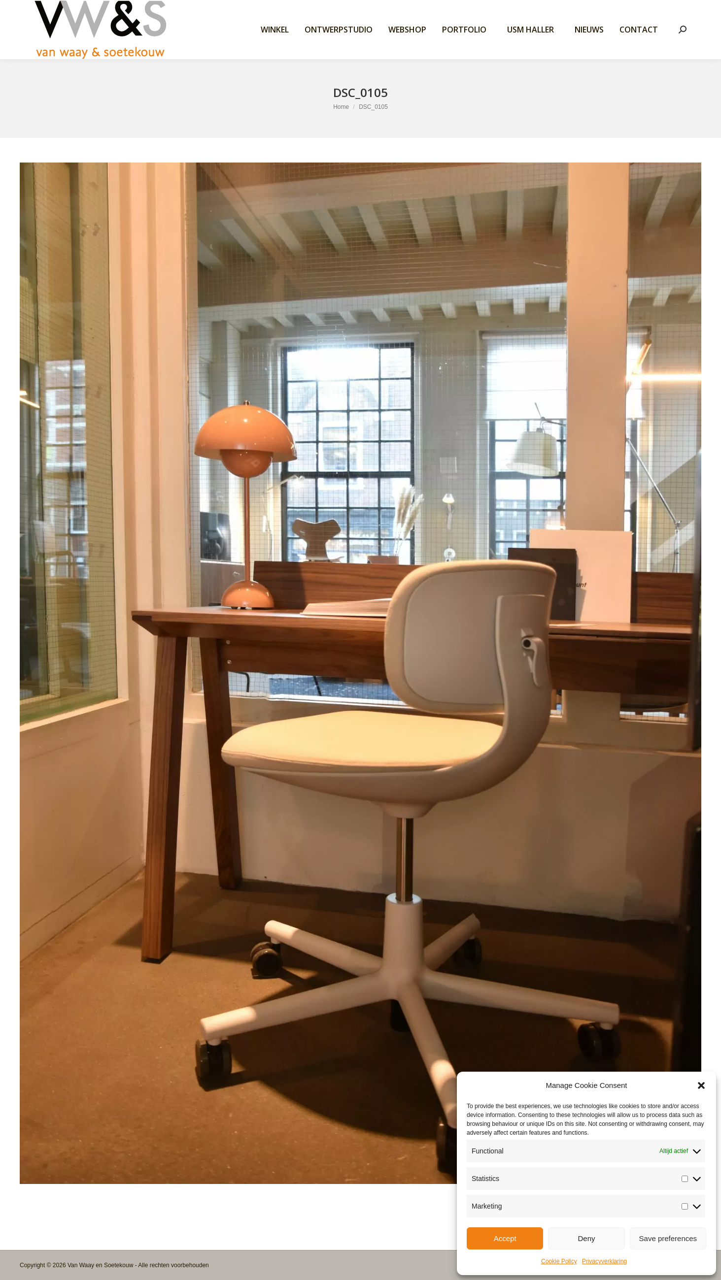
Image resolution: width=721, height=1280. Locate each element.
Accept (505, 1238)
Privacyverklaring (604, 1261)
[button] (701, 1085)
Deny (586, 1238)
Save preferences (668, 1238)
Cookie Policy (559, 1261)
